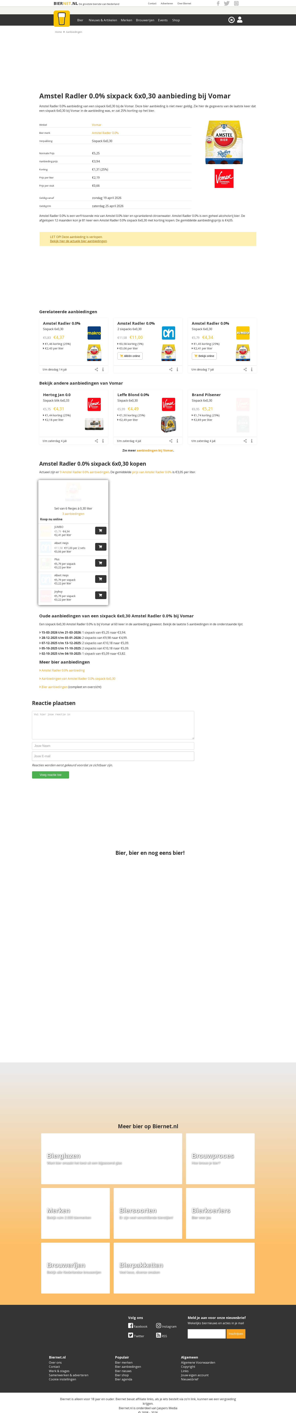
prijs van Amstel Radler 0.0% (152, 472)
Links (185, 1362)
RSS (161, 1327)
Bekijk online (204, 356)
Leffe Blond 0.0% (133, 394)
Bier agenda (123, 1371)
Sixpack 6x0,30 (53, 329)
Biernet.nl (126, 1399)
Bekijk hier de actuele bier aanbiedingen (78, 241)
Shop (176, 20)
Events (163, 20)
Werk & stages (59, 1362)
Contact (152, 3)
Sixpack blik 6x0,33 (56, 400)
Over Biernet (184, 3)
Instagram (166, 1318)
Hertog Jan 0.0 (56, 394)
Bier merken (124, 1354)
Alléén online (130, 356)
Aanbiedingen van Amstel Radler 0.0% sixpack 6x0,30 (77, 670)
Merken (126, 20)
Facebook (137, 1318)
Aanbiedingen (74, 32)
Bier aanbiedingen (53, 678)
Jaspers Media (167, 1399)
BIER (58, 3)
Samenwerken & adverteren (68, 1366)
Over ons (55, 1354)
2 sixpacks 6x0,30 (129, 329)
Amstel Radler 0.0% (105, 133)
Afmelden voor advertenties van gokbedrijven (148, 1408)
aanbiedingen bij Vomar (155, 450)
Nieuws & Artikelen (103, 20)
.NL (74, 3)
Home (58, 32)
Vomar (96, 125)
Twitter (136, 1327)
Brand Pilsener (206, 394)
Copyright (188, 1358)
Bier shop (122, 1366)
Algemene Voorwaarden (198, 1354)
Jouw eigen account (195, 1366)
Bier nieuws (123, 1362)
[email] (207, 1325)
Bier (80, 20)
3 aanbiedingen (73, 514)
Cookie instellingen (62, 1371)
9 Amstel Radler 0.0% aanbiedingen (84, 472)
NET (67, 3)
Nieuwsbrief (189, 1371)
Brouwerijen (145, 20)
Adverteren (167, 3)
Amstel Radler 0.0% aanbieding (62, 662)
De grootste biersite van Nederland (99, 4)
